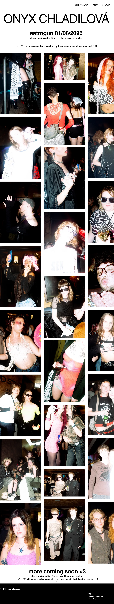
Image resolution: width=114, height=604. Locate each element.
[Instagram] (89, 594)
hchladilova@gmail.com (96, 596)
